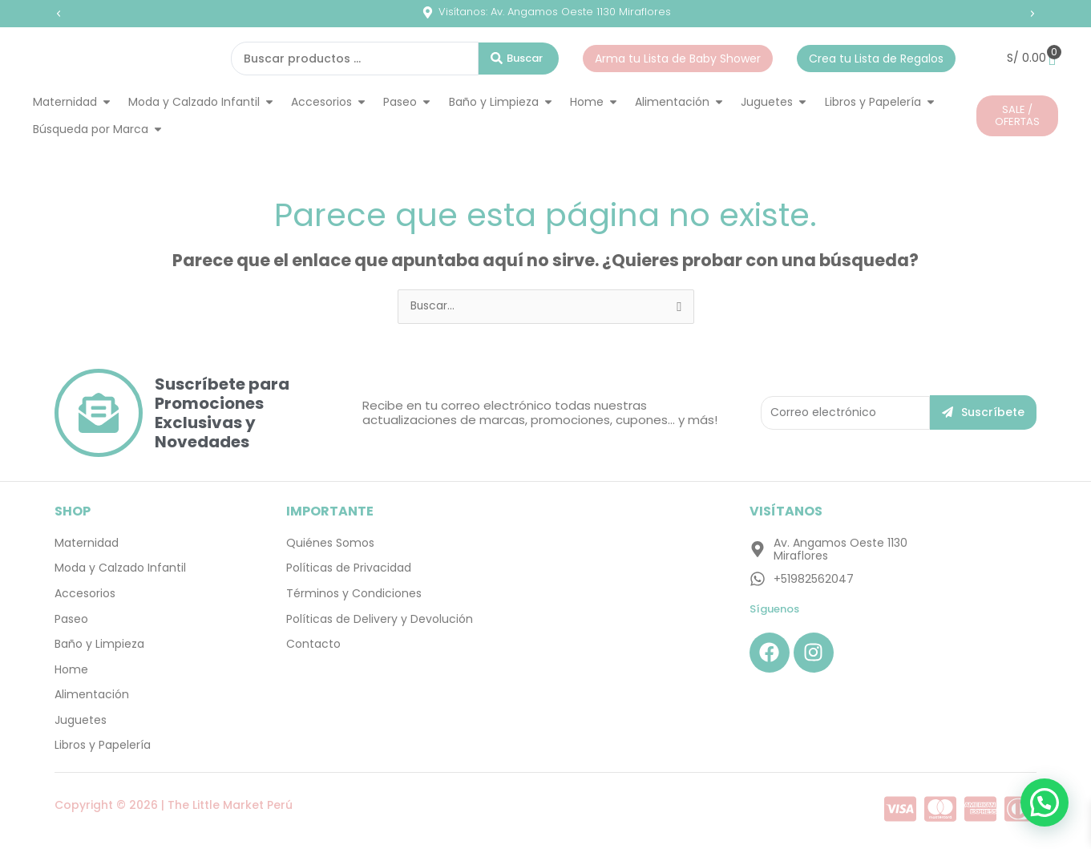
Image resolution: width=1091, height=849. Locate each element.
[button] (59, 14)
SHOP (73, 511)
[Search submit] (519, 58)
